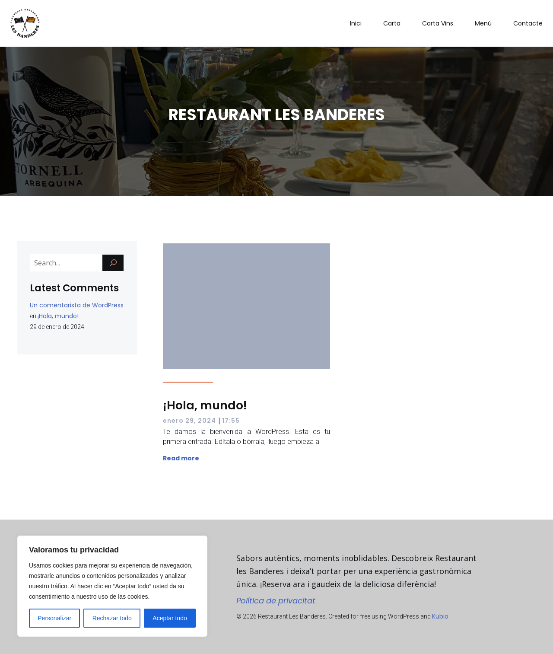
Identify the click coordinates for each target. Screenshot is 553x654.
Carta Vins (437, 23)
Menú (483, 23)
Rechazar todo (112, 618)
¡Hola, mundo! (58, 316)
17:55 (231, 420)
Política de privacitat (275, 600)
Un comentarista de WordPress (77, 305)
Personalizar (54, 618)
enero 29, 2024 (189, 420)
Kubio (440, 616)
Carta (391, 23)
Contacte (528, 23)
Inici (356, 23)
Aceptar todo (170, 618)
